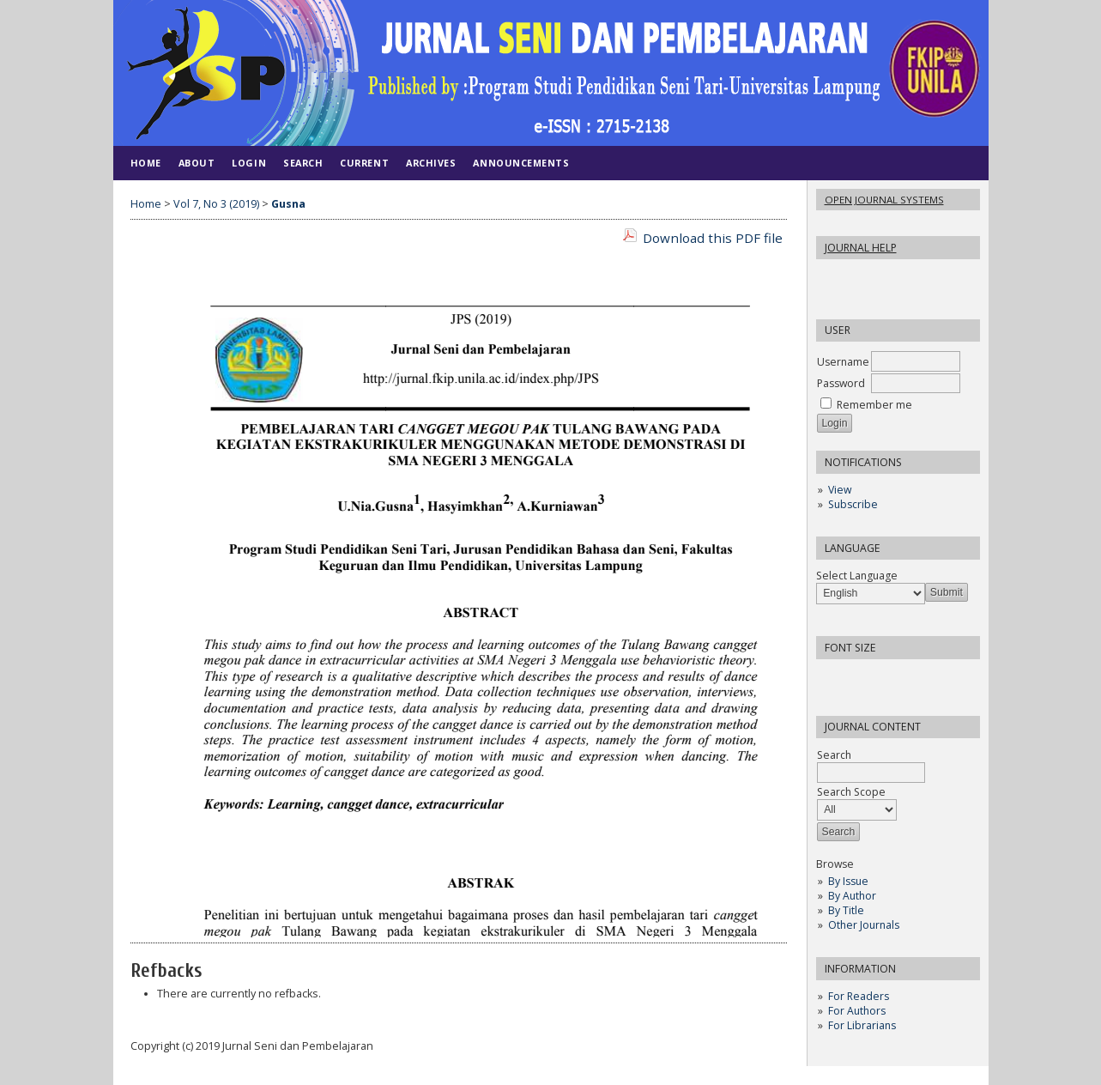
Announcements (521, 162)
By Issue (848, 881)
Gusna (288, 204)
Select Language (857, 575)
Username (843, 362)
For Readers (858, 996)
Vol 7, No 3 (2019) (216, 204)
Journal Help (861, 247)
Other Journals (863, 925)
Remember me (874, 404)
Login (249, 162)
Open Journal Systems (884, 199)
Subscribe (853, 504)
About (196, 162)
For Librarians (862, 1025)
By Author (852, 895)
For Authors (857, 1010)
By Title (846, 910)
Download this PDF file (713, 237)
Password (841, 383)
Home (145, 162)
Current (364, 162)
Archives (431, 162)
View (839, 489)
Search (303, 162)
